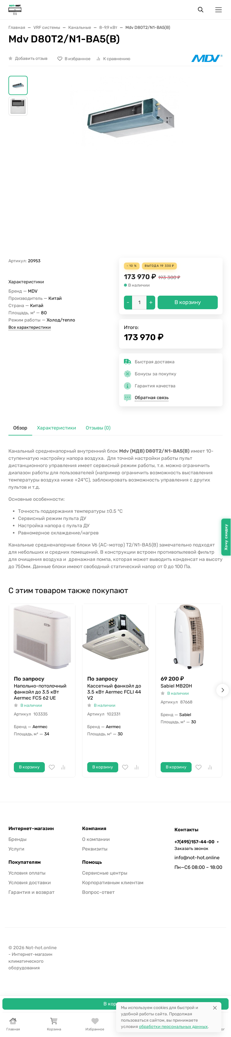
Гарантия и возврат (31, 892)
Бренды (17, 839)
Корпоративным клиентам (112, 882)
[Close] (215, 1008)
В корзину (115, 1004)
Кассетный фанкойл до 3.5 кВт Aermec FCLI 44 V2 (114, 692)
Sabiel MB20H (176, 686)
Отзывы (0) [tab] (98, 428)
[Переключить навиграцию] (218, 10)
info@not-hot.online (197, 857)
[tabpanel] (115, 509)
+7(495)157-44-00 (194, 842)
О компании (96, 839)
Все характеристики (29, 327)
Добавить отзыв (31, 58)
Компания (94, 828)
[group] (130, 167)
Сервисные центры (104, 873)
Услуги (16, 849)
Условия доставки (29, 882)
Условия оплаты (26, 873)
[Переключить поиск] (201, 9)
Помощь (92, 862)
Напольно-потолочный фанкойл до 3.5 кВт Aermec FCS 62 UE (40, 692)
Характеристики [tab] (56, 428)
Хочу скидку (226, 537)
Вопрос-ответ (98, 892)
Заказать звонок (191, 848)
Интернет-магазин (31, 828)
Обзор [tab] (20, 428)
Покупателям (24, 862)
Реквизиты (94, 849)
